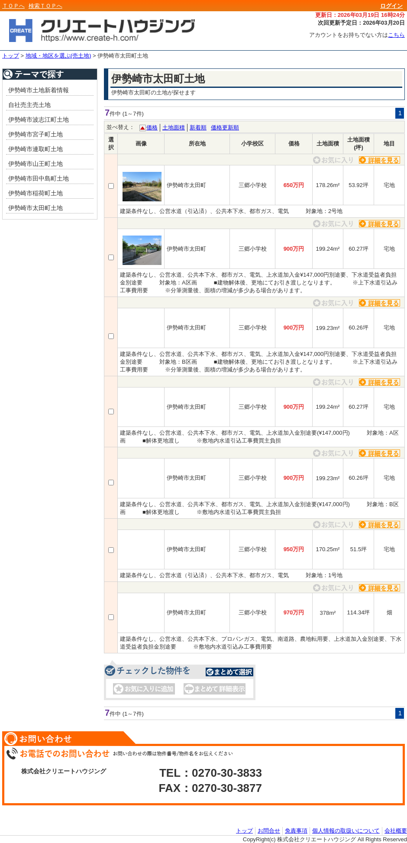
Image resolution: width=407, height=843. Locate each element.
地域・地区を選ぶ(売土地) (58, 55)
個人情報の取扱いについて (346, 830)
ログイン (391, 6)
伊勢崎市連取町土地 (35, 148)
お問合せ (269, 830)
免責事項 (296, 830)
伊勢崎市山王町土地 (35, 163)
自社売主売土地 (29, 104)
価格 (152, 127)
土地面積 (173, 127)
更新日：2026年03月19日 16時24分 (360, 15)
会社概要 (395, 830)
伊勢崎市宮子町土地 (35, 134)
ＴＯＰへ (13, 6)
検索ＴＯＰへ (45, 6)
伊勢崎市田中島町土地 (38, 178)
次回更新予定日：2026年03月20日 (361, 22)
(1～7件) (133, 113)
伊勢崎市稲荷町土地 (35, 193)
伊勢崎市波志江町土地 (38, 119)
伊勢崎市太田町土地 (122, 55)
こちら (396, 35)
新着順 (198, 127)
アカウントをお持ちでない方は (357, 35)
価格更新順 (225, 127)
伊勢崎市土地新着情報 (38, 90)
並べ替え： (121, 127)
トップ (10, 55)
